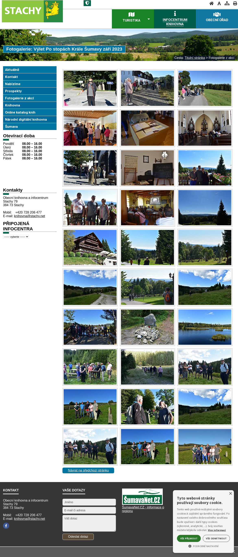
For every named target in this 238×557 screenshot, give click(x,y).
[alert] (203, 521)
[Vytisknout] (234, 3)
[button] (203, 546)
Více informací (217, 530)
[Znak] (87, 3)
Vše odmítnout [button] (216, 538)
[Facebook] (6, 526)
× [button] (230, 493)
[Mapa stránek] (226, 3)
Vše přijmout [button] (189, 538)
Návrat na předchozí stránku (88, 470)
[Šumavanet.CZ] (142, 503)
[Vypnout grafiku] (218, 3)
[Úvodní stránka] (210, 3)
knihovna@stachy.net (29, 216)
